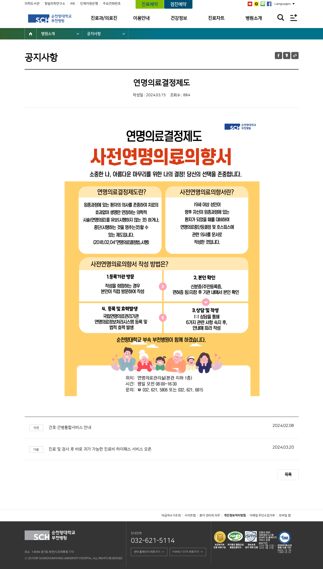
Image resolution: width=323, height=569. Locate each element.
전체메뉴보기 (294, 17)
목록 (288, 475)
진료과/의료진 (104, 18)
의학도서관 (32, 3)
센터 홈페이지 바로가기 (147, 551)
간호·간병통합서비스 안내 (70, 427)
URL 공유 (295, 55)
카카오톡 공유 (286, 55)
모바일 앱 (285, 515)
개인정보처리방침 (235, 515)
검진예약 (178, 4)
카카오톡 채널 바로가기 (256, 4)
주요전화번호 (112, 3)
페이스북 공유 (278, 55)
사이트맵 (190, 515)
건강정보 (179, 18)
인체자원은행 (89, 3)
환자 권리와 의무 (210, 515)
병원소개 (253, 18)
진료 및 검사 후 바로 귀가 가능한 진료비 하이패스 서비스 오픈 (100, 449)
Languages (283, 4)
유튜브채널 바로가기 (250, 4)
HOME (30, 33)
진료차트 (216, 18)
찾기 (281, 17)
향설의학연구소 (55, 3)
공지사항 (94, 34)
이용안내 (141, 18)
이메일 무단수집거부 (262, 515)
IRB (72, 3)
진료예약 (150, 4)
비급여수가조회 (171, 515)
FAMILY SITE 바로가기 (186, 551)
